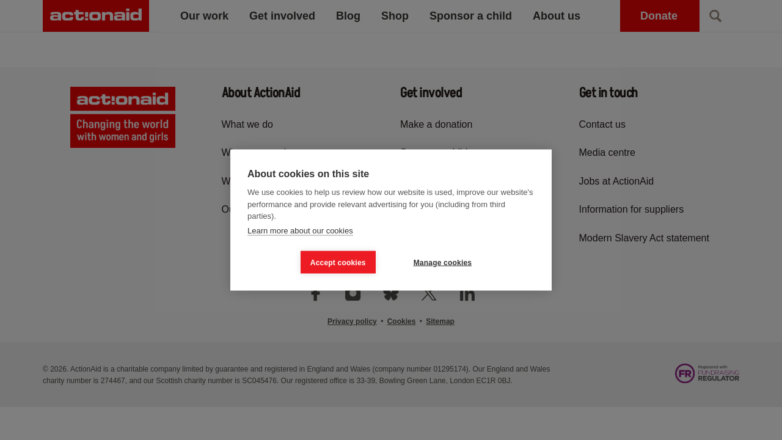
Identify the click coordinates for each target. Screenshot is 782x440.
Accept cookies (338, 262)
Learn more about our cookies (300, 230)
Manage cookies (443, 262)
